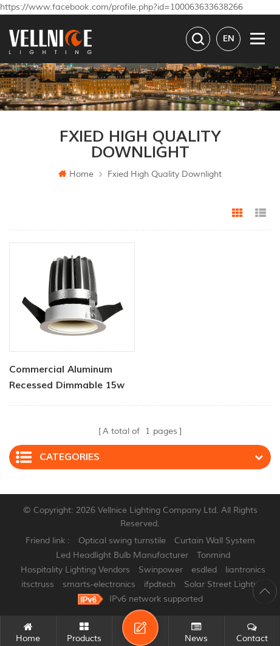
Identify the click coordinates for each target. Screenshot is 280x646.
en (228, 38)
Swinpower (160, 570)
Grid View (237, 213)
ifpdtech (160, 584)
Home (76, 174)
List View (260, 213)
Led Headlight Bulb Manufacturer (122, 555)
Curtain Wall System (214, 540)
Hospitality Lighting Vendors (75, 570)
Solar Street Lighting (224, 584)
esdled (204, 570)
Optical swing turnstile (122, 540)
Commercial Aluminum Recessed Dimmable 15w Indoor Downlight (67, 378)
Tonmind (213, 555)
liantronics (245, 570)
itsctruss (37, 584)
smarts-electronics (99, 584)
